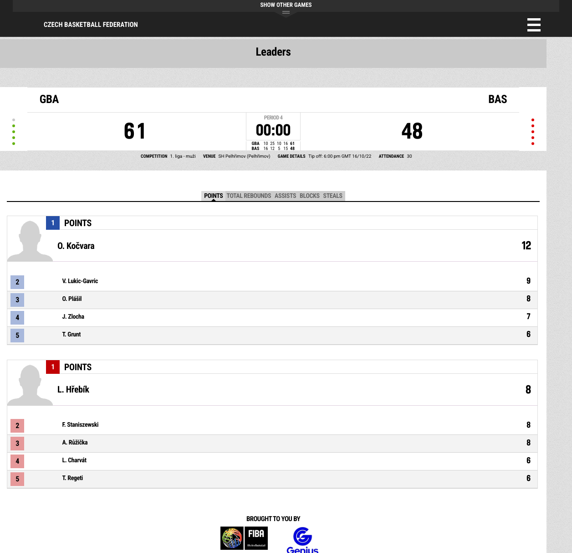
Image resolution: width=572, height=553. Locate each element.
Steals (332, 196)
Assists (285, 196)
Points (213, 196)
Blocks (309, 196)
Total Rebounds (248, 196)
